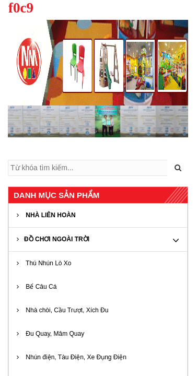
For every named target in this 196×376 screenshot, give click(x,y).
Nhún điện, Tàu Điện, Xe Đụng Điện (71, 357)
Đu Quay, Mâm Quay (50, 333)
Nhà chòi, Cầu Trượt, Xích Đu (62, 310)
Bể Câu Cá (36, 286)
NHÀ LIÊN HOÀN (46, 215)
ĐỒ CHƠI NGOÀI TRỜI (53, 239)
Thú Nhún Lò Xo (44, 263)
